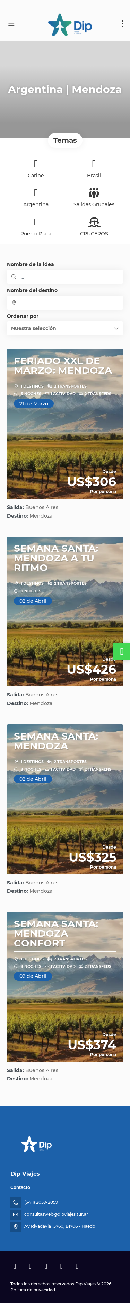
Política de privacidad (32, 1289)
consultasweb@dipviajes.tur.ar (56, 1214)
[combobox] (65, 303)
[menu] (122, 23)
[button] (65, 328)
